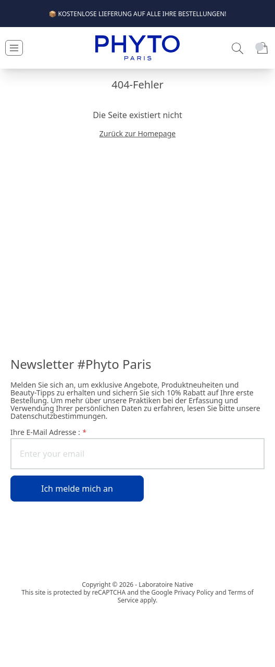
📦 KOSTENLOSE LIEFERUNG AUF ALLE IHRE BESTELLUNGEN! (137, 14)
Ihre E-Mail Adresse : (48, 432)
